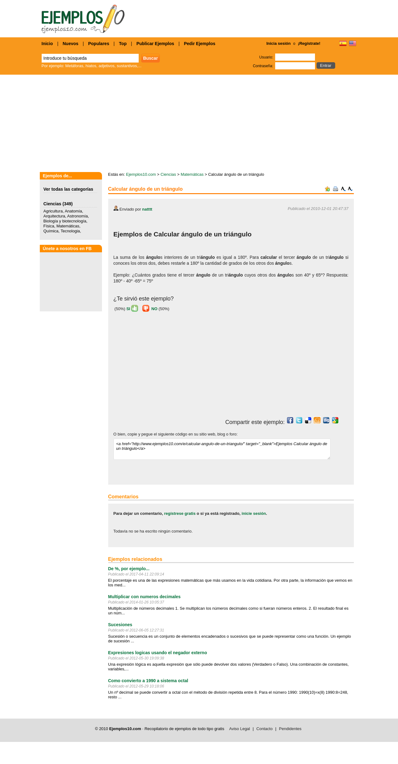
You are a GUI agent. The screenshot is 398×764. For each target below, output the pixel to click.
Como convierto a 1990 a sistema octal (148, 680)
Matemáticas (67, 226)
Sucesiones (120, 624)
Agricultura (53, 211)
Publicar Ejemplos (155, 43)
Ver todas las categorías (68, 189)
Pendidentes (290, 728)
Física (49, 226)
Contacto (265, 728)
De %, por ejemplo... (129, 568)
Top (123, 43)
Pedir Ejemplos (199, 43)
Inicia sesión (278, 43)
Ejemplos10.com (141, 174)
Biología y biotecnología (65, 221)
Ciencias (53, 203)
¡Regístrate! (309, 43)
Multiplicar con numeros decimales (144, 596)
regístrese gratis (180, 513)
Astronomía (77, 216)
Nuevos (70, 43)
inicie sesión (254, 513)
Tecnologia (70, 231)
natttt (147, 209)
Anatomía (73, 211)
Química (51, 231)
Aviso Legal (239, 728)
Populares (98, 43)
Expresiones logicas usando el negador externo (157, 652)
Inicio (47, 43)
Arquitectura (54, 216)
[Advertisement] (165, 367)
